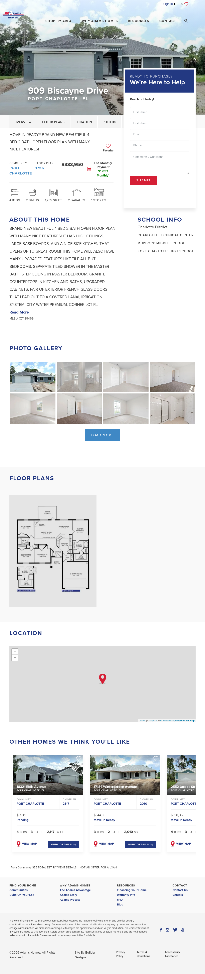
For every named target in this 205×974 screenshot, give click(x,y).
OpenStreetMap (168, 720)
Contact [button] (167, 21)
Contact (180, 885)
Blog (120, 904)
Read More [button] (19, 312)
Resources (126, 885)
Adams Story (68, 895)
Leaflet (142, 720)
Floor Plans (53, 122)
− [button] (15, 658)
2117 (66, 804)
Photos (109, 122)
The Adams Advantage (75, 890)
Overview (23, 122)
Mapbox (153, 720)
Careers (178, 895)
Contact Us (180, 890)
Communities (18, 890)
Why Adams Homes (75, 885)
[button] (58, 21)
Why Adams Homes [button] (100, 21)
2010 (143, 804)
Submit (143, 180)
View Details (63, 844)
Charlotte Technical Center (166, 235)
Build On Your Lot (21, 895)
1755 (39, 168)
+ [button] (15, 652)
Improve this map (185, 720)
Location (83, 122)
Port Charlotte (20, 170)
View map (27, 843)
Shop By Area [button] (58, 21)
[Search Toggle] (186, 21)
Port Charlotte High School (166, 251)
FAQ (120, 899)
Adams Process (70, 899)
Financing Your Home (132, 890)
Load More (102, 435)
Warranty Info (126, 895)
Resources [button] (138, 21)
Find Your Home (22, 885)
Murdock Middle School (161, 243)
